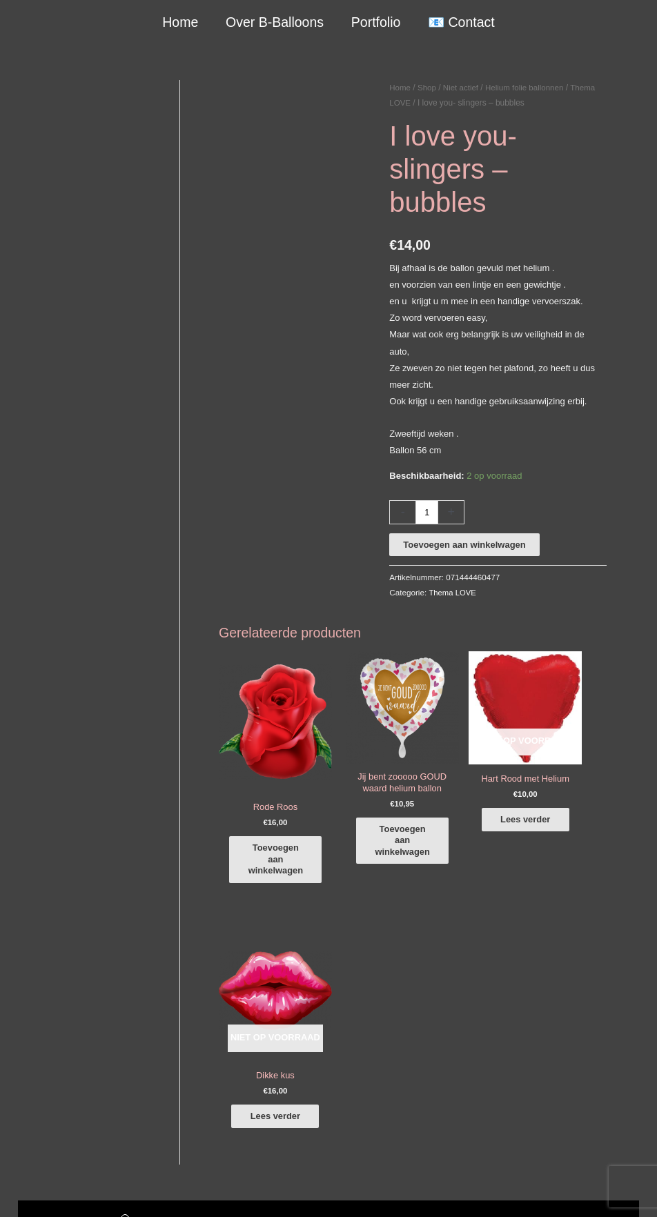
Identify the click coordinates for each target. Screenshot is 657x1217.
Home (181, 22)
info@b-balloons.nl (69, 1043)
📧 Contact (460, 22)
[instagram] (575, 1000)
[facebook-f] (575, 981)
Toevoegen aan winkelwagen (464, 545)
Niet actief (462, 87)
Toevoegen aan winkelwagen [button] (285, 828)
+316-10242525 (63, 1026)
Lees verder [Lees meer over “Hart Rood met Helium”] (472, 809)
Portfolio (375, 22)
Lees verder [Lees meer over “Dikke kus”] (572, 822)
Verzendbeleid (606, 1178)
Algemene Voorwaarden (521, 1178)
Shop (428, 87)
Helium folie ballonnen (528, 87)
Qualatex (36, 1133)
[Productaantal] (427, 512)
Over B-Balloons (275, 22)
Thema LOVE (453, 592)
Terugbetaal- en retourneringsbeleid (568, 1194)
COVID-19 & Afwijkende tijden (77, 1116)
